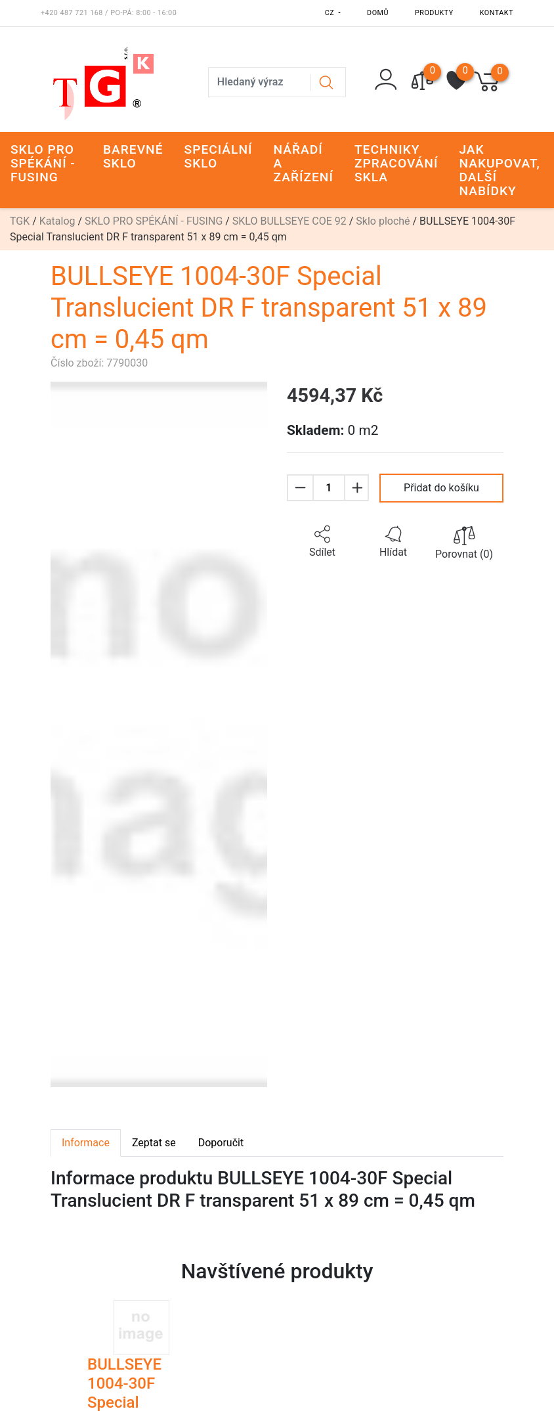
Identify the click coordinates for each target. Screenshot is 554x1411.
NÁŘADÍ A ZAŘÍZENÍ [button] (303, 163)
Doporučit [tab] (221, 1142)
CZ (331, 13)
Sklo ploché (383, 221)
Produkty (434, 13)
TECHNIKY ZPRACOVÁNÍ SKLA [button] (396, 163)
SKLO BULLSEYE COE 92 (289, 221)
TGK (20, 221)
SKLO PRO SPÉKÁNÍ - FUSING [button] (43, 163)
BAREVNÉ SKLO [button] (133, 156)
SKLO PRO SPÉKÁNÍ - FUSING (154, 221)
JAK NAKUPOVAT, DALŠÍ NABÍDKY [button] (499, 170)
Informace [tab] (86, 1142)
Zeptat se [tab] (154, 1142)
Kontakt (496, 13)
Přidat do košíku (441, 488)
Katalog (57, 221)
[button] (322, 542)
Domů (378, 13)
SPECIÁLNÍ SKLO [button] (218, 156)
